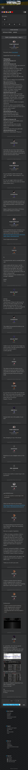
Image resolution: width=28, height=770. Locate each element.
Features (8, 715)
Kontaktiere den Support (12, 727)
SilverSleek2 (15, 52)
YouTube (9, 759)
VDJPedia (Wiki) (10, 731)
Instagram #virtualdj (11, 760)
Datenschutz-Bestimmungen (13, 746)
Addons (15, 32)
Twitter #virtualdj (11, 761)
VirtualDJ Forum (7, 32)
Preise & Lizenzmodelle (11, 717)
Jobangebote (9, 745)
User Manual (9, 729)
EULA (8, 748)
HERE (18, 55)
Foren (8, 733)
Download (9, 713)
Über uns (9, 742)
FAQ (8, 730)
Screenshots (9, 718)
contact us (9, 744)
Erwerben (9, 714)
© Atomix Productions (14, 768)
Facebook (9, 757)
